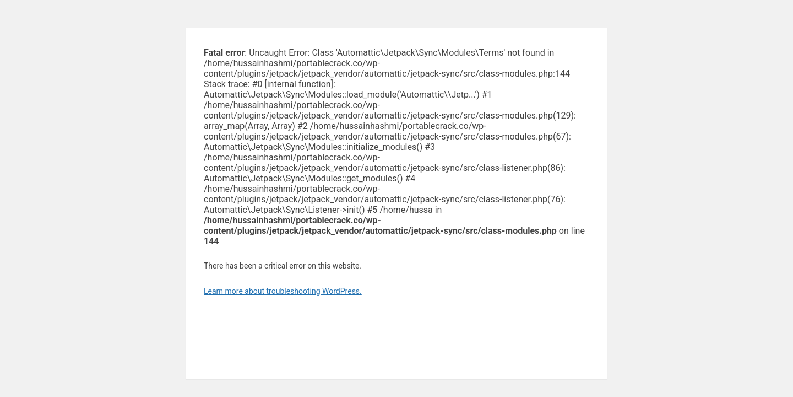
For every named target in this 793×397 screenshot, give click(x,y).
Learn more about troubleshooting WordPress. (283, 291)
